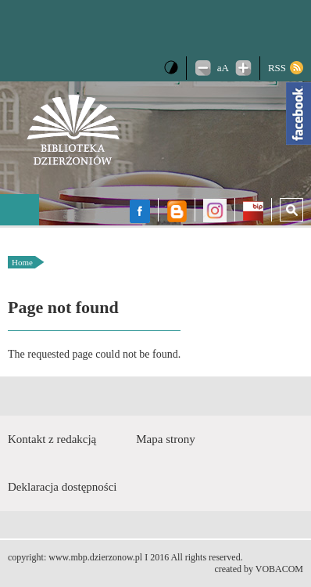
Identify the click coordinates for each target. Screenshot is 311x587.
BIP (253, 213)
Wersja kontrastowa (171, 67)
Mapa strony (165, 439)
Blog (176, 211)
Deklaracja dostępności (62, 487)
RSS (277, 68)
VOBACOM (279, 569)
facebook (140, 211)
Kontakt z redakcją (52, 439)
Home (22, 262)
